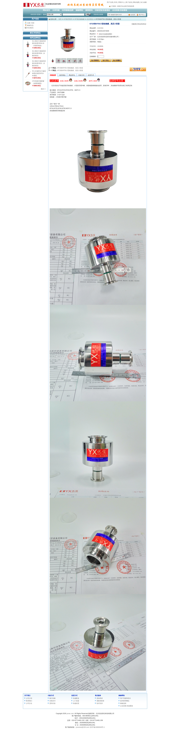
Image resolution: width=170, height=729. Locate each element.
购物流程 (123, 703)
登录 (115, 2)
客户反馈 (129, 2)
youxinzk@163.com (82, 727)
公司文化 (29, 703)
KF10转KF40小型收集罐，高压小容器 (70, 68)
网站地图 (136, 2)
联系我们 (29, 701)
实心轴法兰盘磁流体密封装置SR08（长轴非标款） (39, 53)
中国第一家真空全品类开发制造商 (122, 6)
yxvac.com (70, 713)
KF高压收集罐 (79, 19)
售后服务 (98, 695)
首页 (59, 19)
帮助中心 (121, 2)
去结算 (132, 15)
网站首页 (46, 10)
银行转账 (52, 698)
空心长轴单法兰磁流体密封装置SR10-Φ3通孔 (39, 73)
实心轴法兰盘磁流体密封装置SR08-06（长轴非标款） (39, 43)
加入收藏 (143, 2)
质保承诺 (100, 698)
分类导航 (56, 10)
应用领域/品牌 (67, 10)
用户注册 (110, 2)
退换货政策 (100, 701)
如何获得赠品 (124, 701)
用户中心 (142, 15)
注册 (28, 23)
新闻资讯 (89, 10)
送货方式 (74, 695)
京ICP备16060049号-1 (97, 727)
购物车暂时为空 (116, 15)
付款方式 (51, 695)
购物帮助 (79, 10)
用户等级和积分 (125, 698)
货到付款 (52, 703)
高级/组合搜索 (98, 14)
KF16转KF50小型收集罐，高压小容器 (70, 70)
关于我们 (27, 695)
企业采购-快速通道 (119, 10)
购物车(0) (30, 25)
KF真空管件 (68, 19)
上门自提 (76, 701)
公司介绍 (29, 698)
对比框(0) (30, 28)
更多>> (43, 89)
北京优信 (90, 19)
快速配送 (76, 698)
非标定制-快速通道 (102, 10)
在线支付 (52, 701)
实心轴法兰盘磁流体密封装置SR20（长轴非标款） (39, 63)
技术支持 (100, 703)
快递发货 (76, 703)
